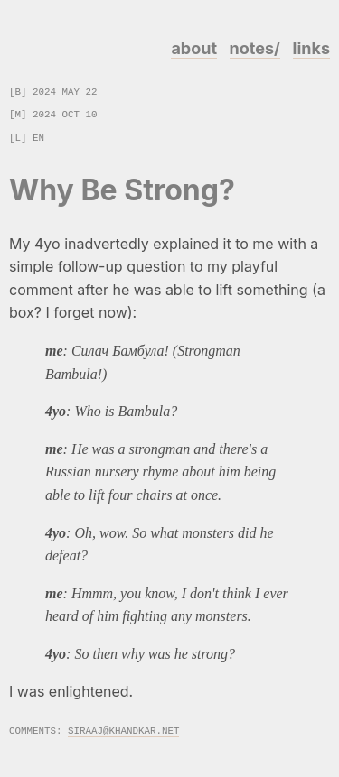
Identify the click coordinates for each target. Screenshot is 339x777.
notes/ (255, 48)
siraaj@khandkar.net (123, 729)
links (311, 48)
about (194, 48)
